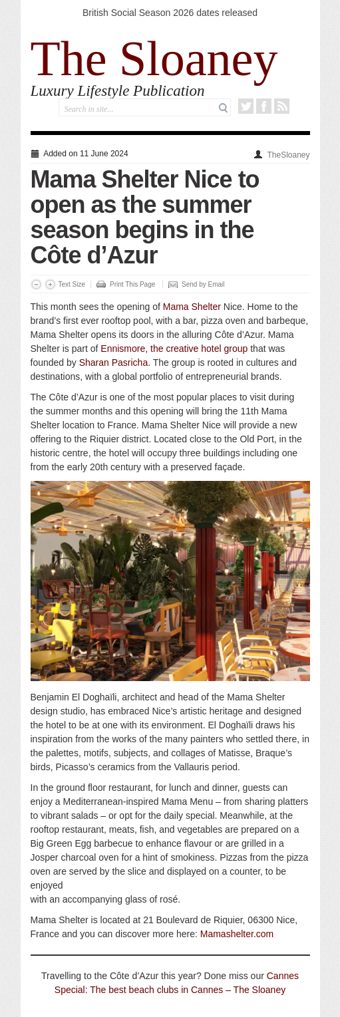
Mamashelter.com (236, 934)
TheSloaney (288, 155)
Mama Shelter (192, 306)
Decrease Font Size (36, 284)
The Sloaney (154, 58)
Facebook (263, 106)
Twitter (246, 106)
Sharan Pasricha (113, 362)
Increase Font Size (50, 284)
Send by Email (203, 284)
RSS (281, 106)
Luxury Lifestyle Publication (118, 90)
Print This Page (132, 284)
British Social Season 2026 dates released (170, 12)
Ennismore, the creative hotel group (174, 348)
